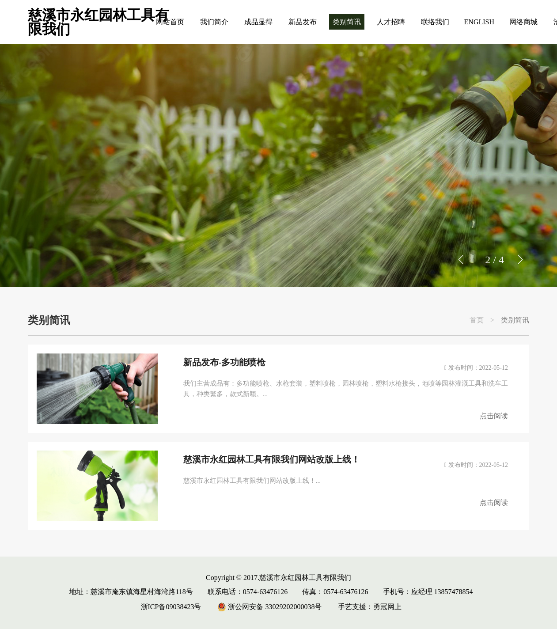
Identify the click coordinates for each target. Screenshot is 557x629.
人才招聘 (391, 22)
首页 (477, 320)
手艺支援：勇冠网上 (370, 606)
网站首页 (170, 22)
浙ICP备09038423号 (171, 606)
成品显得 (258, 22)
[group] (278, 165)
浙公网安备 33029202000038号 (269, 606)
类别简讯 (347, 22)
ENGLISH (479, 22)
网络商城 (523, 22)
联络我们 (435, 22)
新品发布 (302, 22)
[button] (520, 259)
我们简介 (214, 22)
